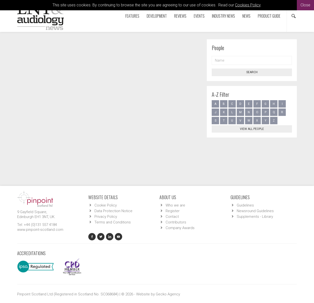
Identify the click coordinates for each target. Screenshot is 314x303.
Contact (172, 216)
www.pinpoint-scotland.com (40, 229)
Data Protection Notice (113, 211)
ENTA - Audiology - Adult (86, 136)
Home (29, 49)
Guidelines (245, 205)
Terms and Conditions (112, 222)
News (246, 16)
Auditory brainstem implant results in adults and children (102, 123)
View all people (252, 129)
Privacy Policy (105, 216)
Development (157, 16)
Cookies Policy (248, 5)
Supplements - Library (255, 216)
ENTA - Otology (175, 136)
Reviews (180, 16)
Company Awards (180, 228)
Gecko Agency (168, 294)
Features (132, 16)
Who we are (175, 205)
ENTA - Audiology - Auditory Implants (133, 136)
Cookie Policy (105, 205)
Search (252, 72)
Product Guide (269, 16)
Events (199, 16)
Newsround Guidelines (255, 211)
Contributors (50, 49)
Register (173, 211)
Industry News (223, 16)
